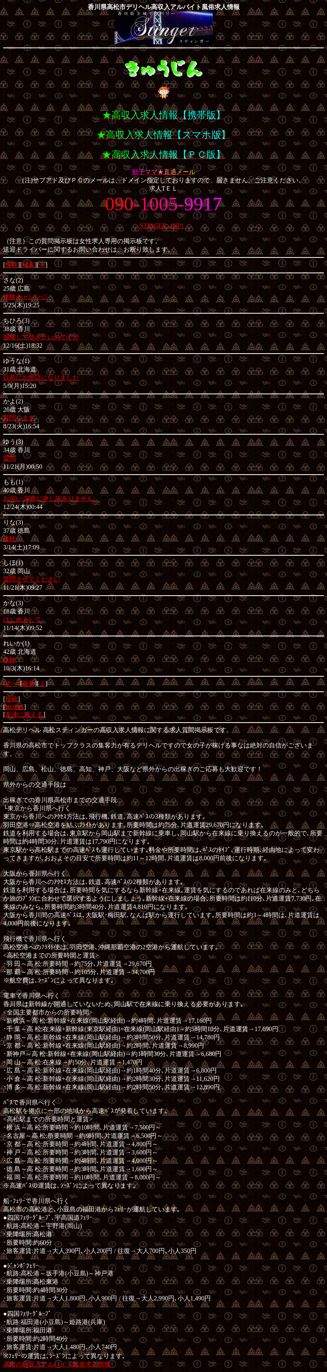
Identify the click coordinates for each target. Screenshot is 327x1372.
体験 (9, 539)
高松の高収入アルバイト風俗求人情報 (57, 1364)
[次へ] (11, 683)
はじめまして (22, 619)
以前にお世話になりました (41, 377)
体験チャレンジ (25, 296)
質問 (9, 458)
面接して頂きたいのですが (41, 337)
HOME (14, 707)
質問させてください (31, 579)
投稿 (11, 264)
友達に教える (24, 714)
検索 (28, 264)
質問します (19, 417)
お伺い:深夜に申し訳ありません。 (51, 498)
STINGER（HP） (163, 225)
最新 (28, 683)
